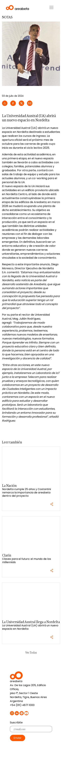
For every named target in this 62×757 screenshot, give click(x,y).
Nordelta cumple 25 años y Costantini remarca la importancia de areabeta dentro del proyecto (26, 492)
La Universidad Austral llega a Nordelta (31, 621)
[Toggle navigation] (51, 7)
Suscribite (16, 722)
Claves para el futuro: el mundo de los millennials (26, 560)
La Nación (9, 485)
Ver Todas (31, 652)
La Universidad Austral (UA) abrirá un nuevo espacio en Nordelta (30, 627)
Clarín (6, 555)
